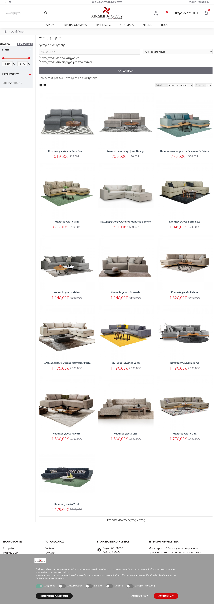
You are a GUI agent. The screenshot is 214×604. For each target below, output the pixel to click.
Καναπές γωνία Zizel (66, 504)
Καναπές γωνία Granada (125, 292)
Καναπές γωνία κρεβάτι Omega (125, 151)
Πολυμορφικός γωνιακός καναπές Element (125, 221)
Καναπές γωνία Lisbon (184, 292)
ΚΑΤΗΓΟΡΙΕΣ (10, 74)
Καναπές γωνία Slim (67, 221)
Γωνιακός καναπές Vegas (125, 363)
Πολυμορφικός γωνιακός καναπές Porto (67, 363)
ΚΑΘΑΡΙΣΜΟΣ (26, 44)
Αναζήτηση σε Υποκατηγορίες (59, 58)
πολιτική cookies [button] (61, 572)
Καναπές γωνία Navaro (67, 433)
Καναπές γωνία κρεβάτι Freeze (66, 151)
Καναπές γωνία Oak (184, 433)
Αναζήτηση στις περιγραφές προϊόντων (65, 62)
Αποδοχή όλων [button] (166, 596)
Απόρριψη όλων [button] (140, 596)
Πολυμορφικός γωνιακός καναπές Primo (184, 151)
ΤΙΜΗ (5, 49)
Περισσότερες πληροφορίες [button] (54, 596)
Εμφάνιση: (200, 85)
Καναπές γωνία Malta (67, 292)
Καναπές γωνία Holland (184, 363)
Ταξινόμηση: (161, 85)
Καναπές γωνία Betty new (184, 221)
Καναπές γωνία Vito (125, 433)
